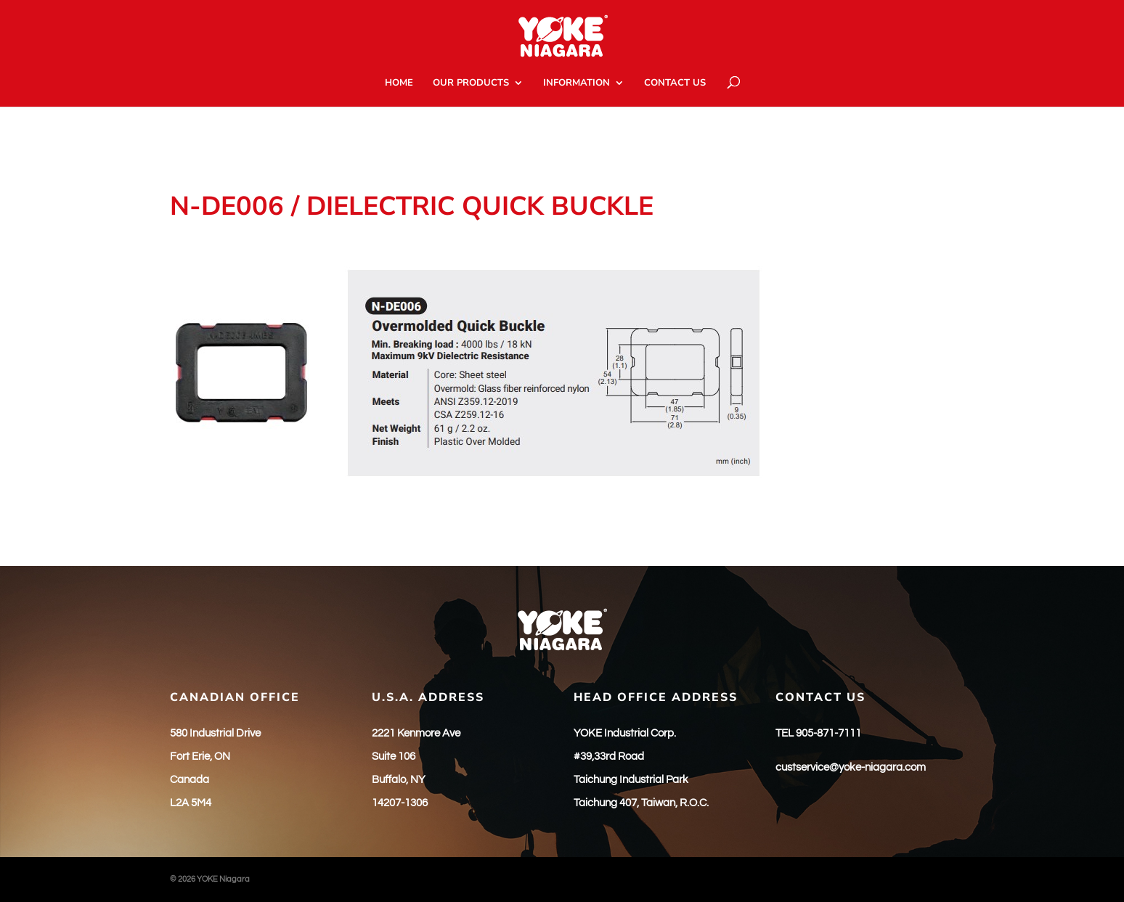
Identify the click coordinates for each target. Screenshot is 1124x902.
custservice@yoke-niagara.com (850, 767)
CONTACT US (675, 83)
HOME (399, 83)
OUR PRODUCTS (471, 83)
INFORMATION (576, 83)
